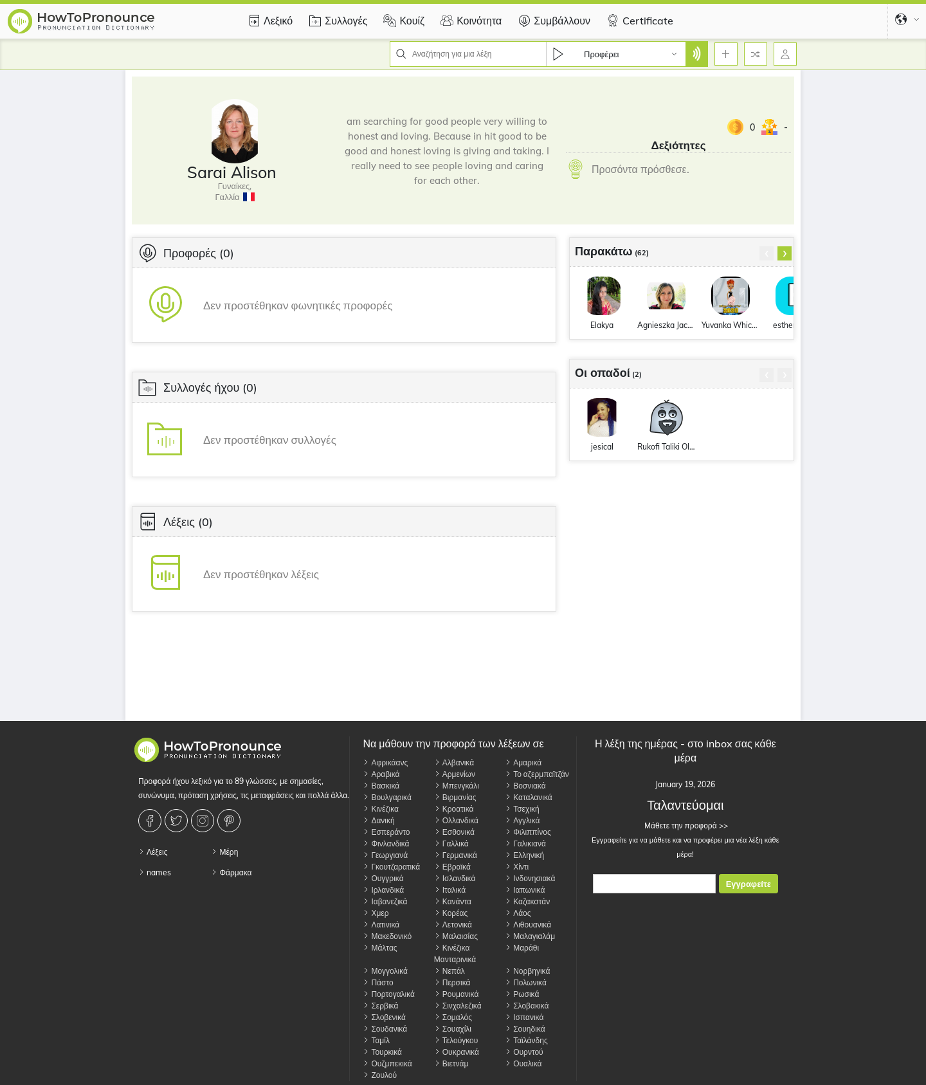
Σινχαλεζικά (458, 1005)
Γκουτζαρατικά (391, 866)
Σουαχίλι (452, 1029)
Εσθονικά (454, 832)
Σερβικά (380, 1005)
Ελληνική (524, 855)
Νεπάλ (449, 971)
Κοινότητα (469, 20)
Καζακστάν (527, 901)
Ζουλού (380, 1075)
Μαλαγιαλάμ (530, 936)
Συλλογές (336, 20)
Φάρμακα (231, 872)
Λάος (518, 913)
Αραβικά (381, 774)
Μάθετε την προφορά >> (685, 825)
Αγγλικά (522, 820)
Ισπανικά (524, 1017)
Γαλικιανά (525, 843)
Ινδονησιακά (530, 878)
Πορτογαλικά (389, 994)
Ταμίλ (376, 1040)
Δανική (378, 820)
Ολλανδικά (456, 820)
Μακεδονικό (387, 936)
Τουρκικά (382, 1052)
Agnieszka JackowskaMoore (666, 325)
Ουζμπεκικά (387, 1063)
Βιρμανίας (455, 797)
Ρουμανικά (456, 994)
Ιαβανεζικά (385, 901)
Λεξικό (268, 20)
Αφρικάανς (385, 762)
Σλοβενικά (384, 1017)
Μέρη (224, 852)
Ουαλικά (523, 1063)
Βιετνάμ (451, 1063)
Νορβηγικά (527, 971)
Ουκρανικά (456, 1052)
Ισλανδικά (455, 878)
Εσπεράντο (386, 832)
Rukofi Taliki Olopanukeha (666, 446)
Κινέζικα (381, 809)
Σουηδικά (525, 1029)
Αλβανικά (454, 762)
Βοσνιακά (525, 785)
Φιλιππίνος (528, 832)
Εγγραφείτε (748, 884)
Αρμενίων (454, 774)
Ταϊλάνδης (526, 1040)
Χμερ (375, 913)
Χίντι (517, 866)
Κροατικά (454, 809)
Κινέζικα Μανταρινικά (455, 953)
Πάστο (378, 982)
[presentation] (766, 253)
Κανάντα (452, 901)
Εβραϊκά (452, 866)
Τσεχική (522, 809)
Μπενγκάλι (456, 785)
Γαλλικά (451, 843)
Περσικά (452, 982)
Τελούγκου (456, 1040)
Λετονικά (453, 924)
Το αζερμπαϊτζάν (537, 774)
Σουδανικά (385, 1029)
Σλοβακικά (527, 1005)
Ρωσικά (522, 994)
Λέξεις (153, 852)
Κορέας (451, 913)
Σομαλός (453, 1017)
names (154, 872)
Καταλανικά (528, 797)
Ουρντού (524, 1052)
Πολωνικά (526, 982)
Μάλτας (380, 948)
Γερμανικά (455, 855)
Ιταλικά (450, 890)
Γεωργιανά (385, 855)
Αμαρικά (523, 762)
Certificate (638, 20)
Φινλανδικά (386, 843)
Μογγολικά (385, 971)
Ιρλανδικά (383, 890)
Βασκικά (381, 785)
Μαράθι (522, 948)
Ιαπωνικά (525, 890)
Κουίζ (402, 20)
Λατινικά (381, 924)
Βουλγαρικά (387, 797)
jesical (602, 446)
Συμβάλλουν (552, 20)
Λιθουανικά (528, 924)
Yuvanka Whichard (730, 325)
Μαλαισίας (456, 936)
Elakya (601, 325)
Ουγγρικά (383, 878)
